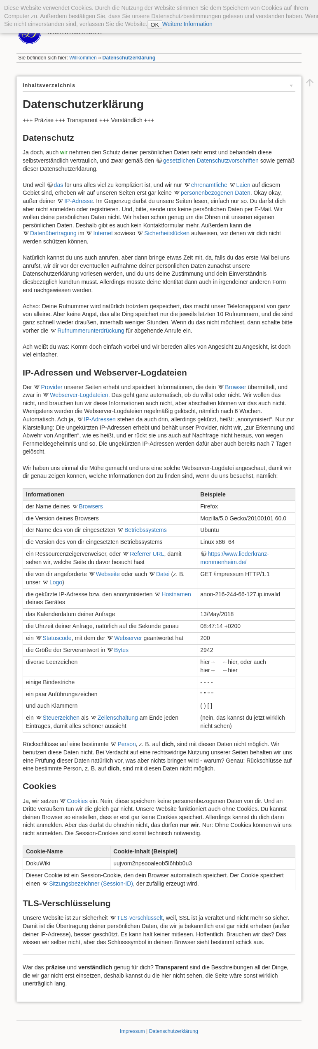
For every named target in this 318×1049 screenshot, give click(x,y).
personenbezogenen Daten (215, 192)
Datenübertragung (53, 233)
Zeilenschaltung (118, 717)
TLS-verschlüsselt (140, 917)
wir (64, 152)
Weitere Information (187, 24)
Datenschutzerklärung (129, 58)
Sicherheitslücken (166, 233)
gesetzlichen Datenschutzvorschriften (211, 160)
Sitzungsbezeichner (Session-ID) (91, 883)
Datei (163, 574)
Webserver (128, 638)
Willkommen (83, 58)
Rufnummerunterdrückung (90, 330)
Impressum (132, 1031)
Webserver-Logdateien (79, 395)
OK (155, 24)
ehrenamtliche (209, 185)
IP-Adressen (100, 419)
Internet (102, 233)
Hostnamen (176, 594)
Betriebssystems (145, 530)
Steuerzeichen (61, 717)
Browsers (91, 506)
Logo (55, 582)
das (58, 185)
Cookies (77, 801)
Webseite (108, 574)
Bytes (121, 650)
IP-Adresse (78, 201)
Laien (243, 185)
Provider (51, 387)
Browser (235, 387)
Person (126, 744)
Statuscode (57, 638)
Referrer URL (147, 553)
